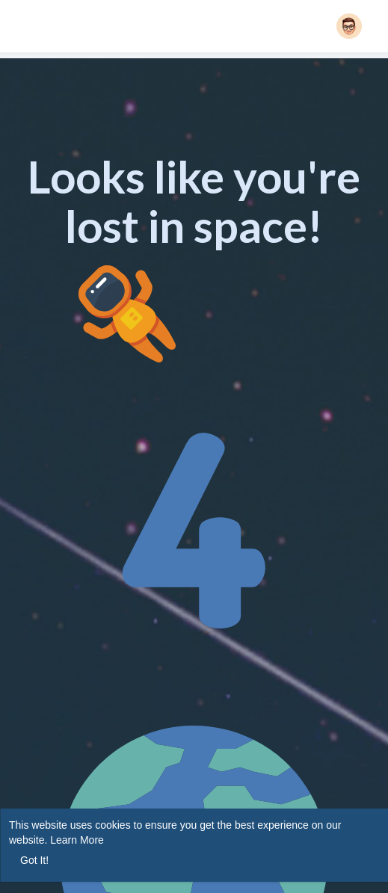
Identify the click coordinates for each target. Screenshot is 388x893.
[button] (349, 26)
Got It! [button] (34, 860)
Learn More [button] (77, 840)
